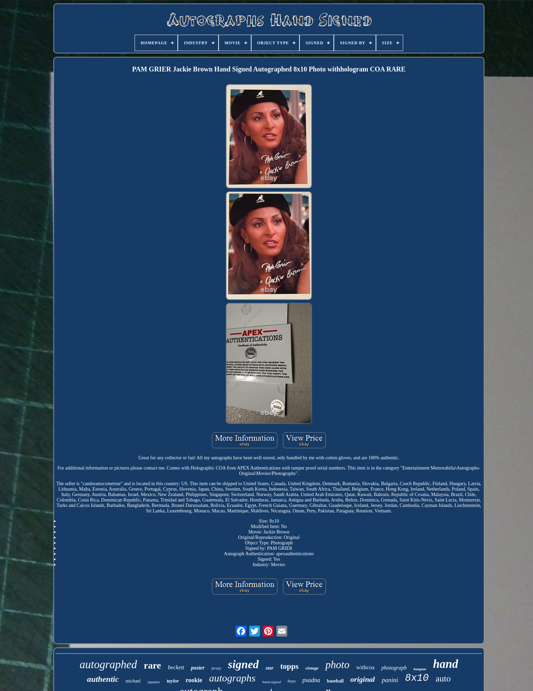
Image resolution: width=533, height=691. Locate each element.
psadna (311, 680)
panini (390, 680)
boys (292, 681)
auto (443, 679)
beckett (176, 667)
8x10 (417, 678)
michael (132, 681)
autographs (232, 678)
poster (198, 668)
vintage (312, 668)
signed (243, 664)
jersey (216, 668)
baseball (335, 681)
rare (152, 665)
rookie (194, 680)
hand (445, 664)
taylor (173, 681)
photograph (394, 668)
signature (154, 682)
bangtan (419, 669)
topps (289, 666)
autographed (108, 664)
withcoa (365, 667)
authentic (103, 679)
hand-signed (271, 682)
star (269, 668)
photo (337, 665)
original (362, 679)
